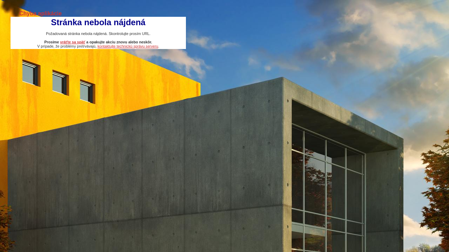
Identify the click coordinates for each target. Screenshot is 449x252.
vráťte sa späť (72, 42)
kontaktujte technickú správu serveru (128, 46)
